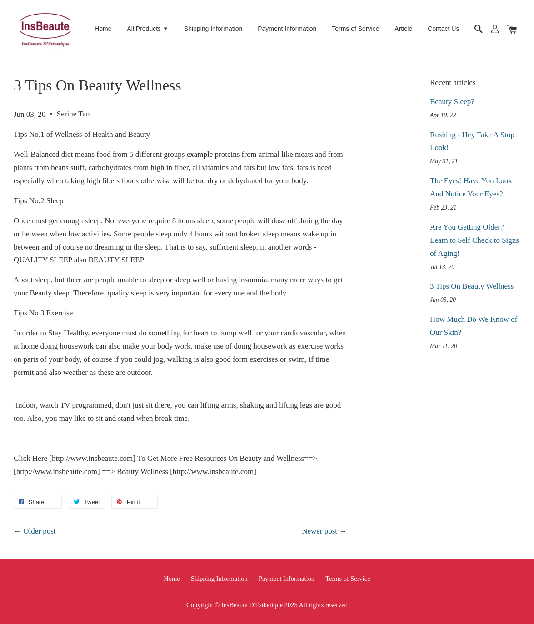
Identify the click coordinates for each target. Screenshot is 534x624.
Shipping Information (213, 28)
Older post (39, 531)
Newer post (319, 531)
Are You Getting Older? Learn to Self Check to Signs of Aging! (474, 240)
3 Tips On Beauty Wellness (472, 286)
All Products (148, 28)
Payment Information (287, 28)
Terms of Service (355, 28)
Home (103, 28)
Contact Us (443, 28)
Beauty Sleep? (452, 101)
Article (403, 28)
